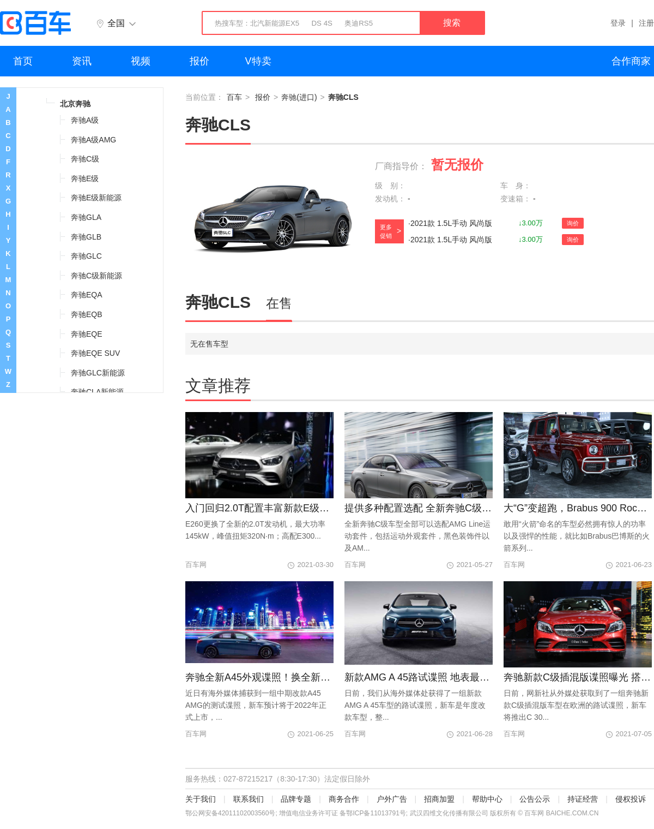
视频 (140, 61)
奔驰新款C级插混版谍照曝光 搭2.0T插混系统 (578, 677)
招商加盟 (439, 799)
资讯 (82, 61)
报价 (199, 61)
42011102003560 (243, 813)
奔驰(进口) (299, 97)
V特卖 (258, 61)
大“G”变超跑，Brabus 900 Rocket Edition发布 (578, 508)
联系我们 (248, 799)
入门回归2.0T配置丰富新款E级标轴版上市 (259, 508)
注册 (646, 23)
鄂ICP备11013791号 (375, 813)
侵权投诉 (630, 799)
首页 (23, 61)
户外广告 (392, 799)
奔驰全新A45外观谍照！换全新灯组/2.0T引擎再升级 (259, 677)
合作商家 (631, 61)
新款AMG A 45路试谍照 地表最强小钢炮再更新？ (418, 677)
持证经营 (582, 799)
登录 (618, 23)
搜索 (452, 22)
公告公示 (534, 799)
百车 (234, 97)
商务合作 (344, 799)
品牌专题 (296, 799)
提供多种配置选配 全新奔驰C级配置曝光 (418, 508)
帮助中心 (487, 799)
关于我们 (200, 799)
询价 (573, 223)
